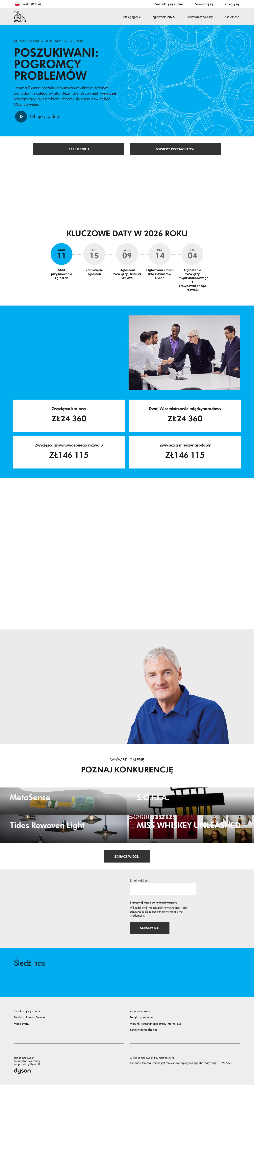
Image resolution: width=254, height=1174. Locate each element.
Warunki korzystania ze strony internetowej (156, 1113)
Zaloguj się (232, 4)
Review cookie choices (143, 1119)
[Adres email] (163, 978)
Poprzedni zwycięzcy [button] (200, 17)
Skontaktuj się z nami (169, 4)
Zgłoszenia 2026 (163, 17)
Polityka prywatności (142, 1106)
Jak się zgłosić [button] (131, 17)
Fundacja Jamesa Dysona (29, 1106)
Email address (139, 969)
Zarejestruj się (203, 4)
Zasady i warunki (140, 1100)
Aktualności (232, 17)
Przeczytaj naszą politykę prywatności (154, 991)
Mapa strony (21, 1113)
